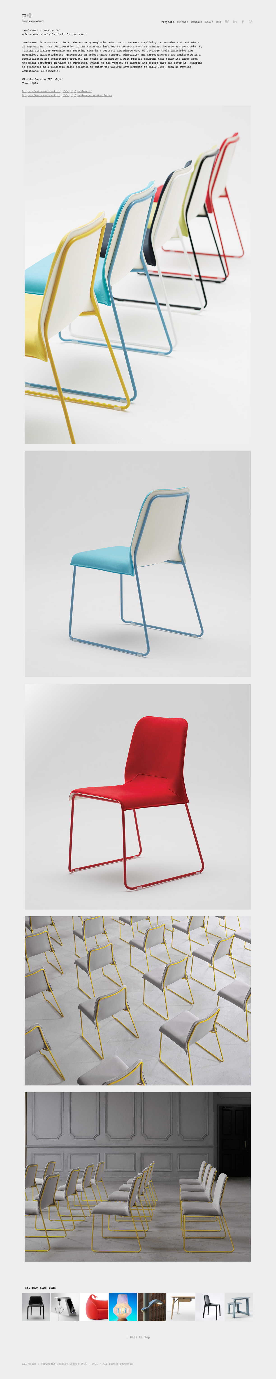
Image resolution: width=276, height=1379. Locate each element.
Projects (167, 22)
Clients (182, 22)
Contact (196, 22)
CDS (218, 22)
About (209, 22)
